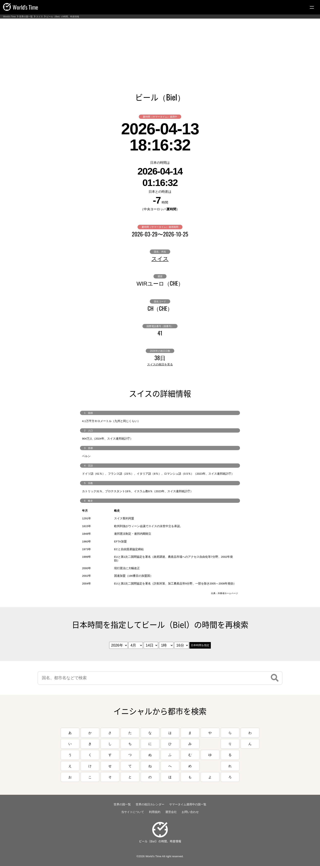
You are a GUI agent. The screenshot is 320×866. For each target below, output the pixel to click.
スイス (39, 17)
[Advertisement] (160, 49)
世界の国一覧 (26, 17)
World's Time (9, 17)
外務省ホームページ (228, 593)
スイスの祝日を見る (160, 364)
